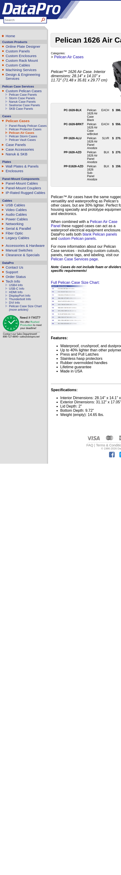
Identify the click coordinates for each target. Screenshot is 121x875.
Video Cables (16, 210)
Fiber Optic (14, 233)
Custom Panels (18, 51)
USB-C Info (16, 288)
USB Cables (15, 205)
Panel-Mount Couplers (23, 188)
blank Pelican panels (100, 234)
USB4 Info (16, 285)
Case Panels (16, 145)
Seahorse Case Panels (24, 105)
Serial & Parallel (18, 228)
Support (12, 272)
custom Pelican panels (77, 239)
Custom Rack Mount (22, 60)
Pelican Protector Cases (25, 129)
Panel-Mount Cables (22, 183)
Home (10, 36)
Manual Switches (19, 250)
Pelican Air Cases (21, 133)
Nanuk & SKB (16, 154)
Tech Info (13, 281)
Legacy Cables (17, 238)
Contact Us (14, 267)
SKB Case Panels (21, 108)
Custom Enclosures (21, 56)
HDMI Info (16, 292)
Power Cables (17, 219)
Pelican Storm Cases (23, 136)
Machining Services (21, 70)
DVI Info (14, 302)
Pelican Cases (18, 121)
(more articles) (18, 309)
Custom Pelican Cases (24, 91)
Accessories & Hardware (25, 246)
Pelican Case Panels (23, 94)
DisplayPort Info (19, 295)
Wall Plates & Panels (22, 166)
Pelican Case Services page (74, 259)
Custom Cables (18, 65)
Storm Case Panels (22, 98)
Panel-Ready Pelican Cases (28, 126)
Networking (14, 224)
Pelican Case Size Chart (25, 306)
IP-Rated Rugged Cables (25, 193)
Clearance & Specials (23, 255)
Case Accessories (20, 149)
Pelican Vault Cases (22, 140)
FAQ (90, 445)
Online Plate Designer (23, 46)
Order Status (16, 277)
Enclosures (14, 171)
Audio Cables (16, 214)
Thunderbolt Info (20, 299)
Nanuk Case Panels (22, 101)
